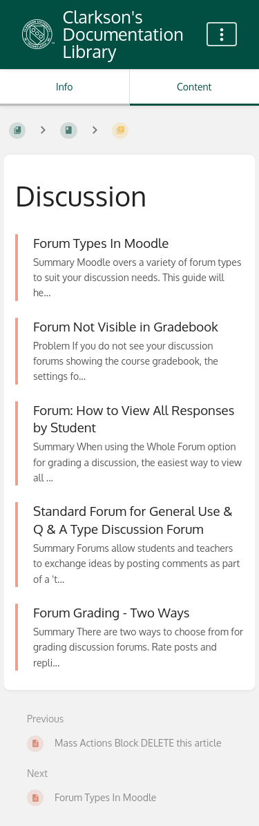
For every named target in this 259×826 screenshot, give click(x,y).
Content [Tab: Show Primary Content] (194, 87)
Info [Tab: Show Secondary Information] (64, 87)
